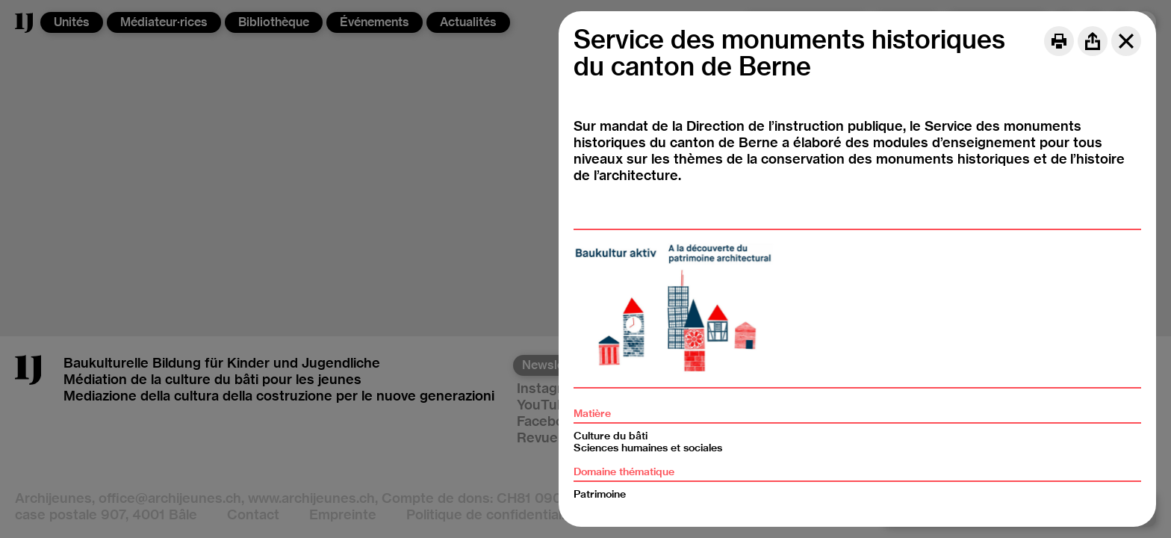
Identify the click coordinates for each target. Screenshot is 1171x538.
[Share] (1093, 41)
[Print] (1059, 41)
